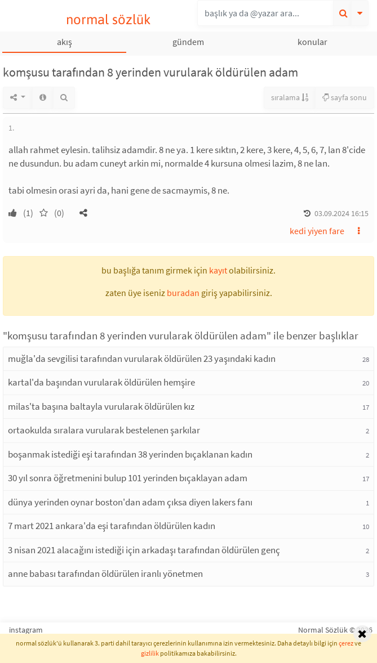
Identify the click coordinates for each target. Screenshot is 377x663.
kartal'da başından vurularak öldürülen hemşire (101, 382)
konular (312, 41)
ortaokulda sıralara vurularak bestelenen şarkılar (104, 430)
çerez (346, 643)
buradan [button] (183, 292)
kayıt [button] (218, 270)
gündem (188, 41)
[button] (83, 212)
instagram (26, 630)
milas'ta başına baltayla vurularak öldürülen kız (101, 406)
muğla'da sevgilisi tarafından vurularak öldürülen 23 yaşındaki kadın (142, 358)
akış (64, 41)
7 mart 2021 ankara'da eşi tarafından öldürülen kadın (111, 525)
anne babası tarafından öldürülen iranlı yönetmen (105, 573)
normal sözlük (108, 19)
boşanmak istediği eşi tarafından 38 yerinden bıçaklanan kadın (130, 454)
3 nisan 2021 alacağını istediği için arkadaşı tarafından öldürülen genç (144, 550)
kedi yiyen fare (317, 230)
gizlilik (150, 653)
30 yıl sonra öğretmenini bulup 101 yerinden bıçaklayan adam (127, 478)
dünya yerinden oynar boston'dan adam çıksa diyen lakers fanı (130, 502)
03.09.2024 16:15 (341, 213)
